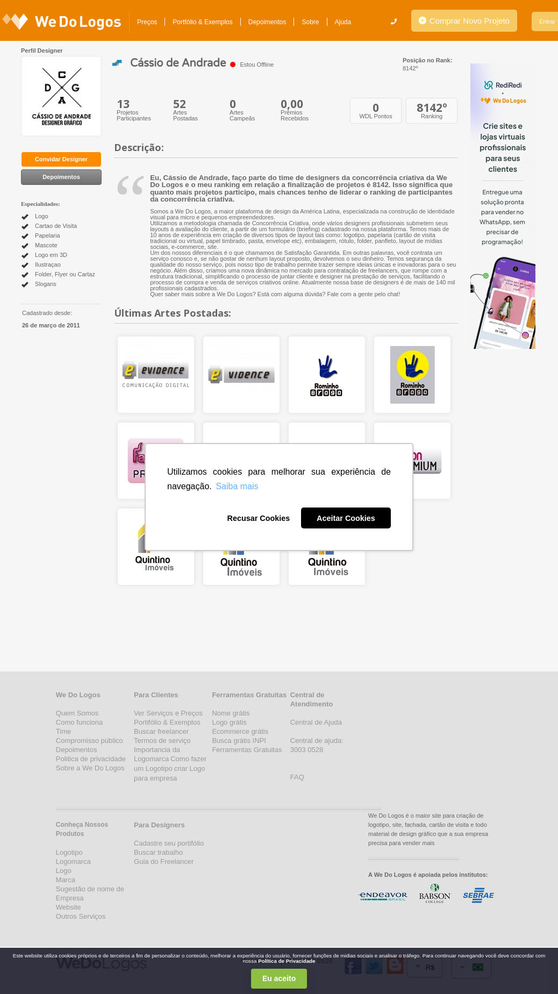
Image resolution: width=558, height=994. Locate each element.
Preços (147, 22)
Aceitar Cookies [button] (346, 518)
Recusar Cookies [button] (258, 518)
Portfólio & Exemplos (202, 22)
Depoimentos (267, 22)
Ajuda (343, 22)
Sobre (310, 22)
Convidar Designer (61, 159)
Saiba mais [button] (237, 486)
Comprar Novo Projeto (464, 20)
